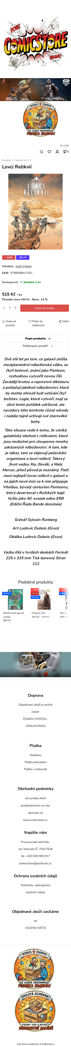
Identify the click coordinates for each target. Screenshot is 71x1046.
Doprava (35, 695)
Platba (35, 745)
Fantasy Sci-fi (21, 160)
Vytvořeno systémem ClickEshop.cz (36, 1044)
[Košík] (66, 151)
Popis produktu (35, 338)
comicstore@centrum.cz (35, 863)
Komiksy (6, 160)
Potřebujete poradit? (35, 346)
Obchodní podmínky (36, 788)
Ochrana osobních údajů (35, 876)
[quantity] (9, 307)
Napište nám (35, 832)
